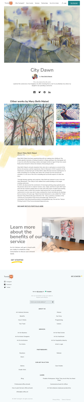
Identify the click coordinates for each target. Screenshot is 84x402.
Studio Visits (22, 370)
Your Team (22, 324)
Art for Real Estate (59, 333)
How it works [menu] (29, 3)
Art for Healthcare (59, 336)
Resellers (22, 353)
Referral (59, 353)
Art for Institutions (22, 340)
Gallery (22, 366)
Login (65, 3)
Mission (59, 312)
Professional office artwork (22, 384)
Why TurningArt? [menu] (19, 3)
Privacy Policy (56, 399)
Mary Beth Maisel (46, 76)
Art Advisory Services (22, 312)
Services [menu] (37, 3)
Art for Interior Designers (22, 336)
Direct (22, 357)
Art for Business (22, 333)
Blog (22, 378)
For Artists (22, 344)
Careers (59, 324)
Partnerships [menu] (44, 3)
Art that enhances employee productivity (59, 388)
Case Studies (59, 366)
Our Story (59, 316)
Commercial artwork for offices (59, 384)
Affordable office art (22, 392)
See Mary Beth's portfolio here (30, 206)
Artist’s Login (59, 344)
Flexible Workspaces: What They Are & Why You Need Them (59, 379)
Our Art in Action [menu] (54, 3)
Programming (59, 320)
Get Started (74, 3)
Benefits (22, 316)
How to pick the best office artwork (22, 388)
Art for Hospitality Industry (59, 340)
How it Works (22, 320)
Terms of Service (66, 399)
